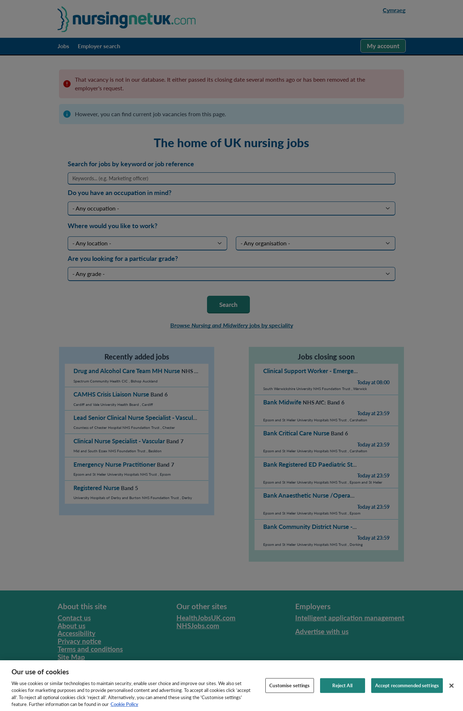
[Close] (451, 692)
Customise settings (289, 691)
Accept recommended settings (407, 691)
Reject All (342, 691)
